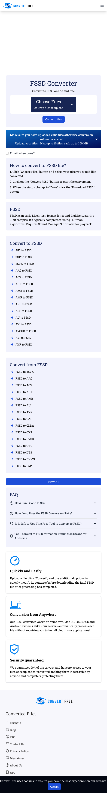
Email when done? (22, 153)
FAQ (10, 737)
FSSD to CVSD (22, 439)
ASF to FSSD (21, 311)
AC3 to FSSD (21, 277)
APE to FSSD (21, 304)
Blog (11, 730)
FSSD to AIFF (21, 392)
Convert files (53, 119)
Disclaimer (15, 758)
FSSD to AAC (21, 378)
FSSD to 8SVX (22, 372)
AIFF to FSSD (21, 284)
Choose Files (48, 104)
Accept (54, 786)
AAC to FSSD (21, 270)
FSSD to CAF (21, 419)
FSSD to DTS (21, 452)
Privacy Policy (17, 751)
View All (53, 482)
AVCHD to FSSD (23, 331)
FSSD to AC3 (21, 385)
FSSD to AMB (21, 398)
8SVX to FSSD (22, 264)
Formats (13, 723)
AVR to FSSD (21, 344)
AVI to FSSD (20, 338)
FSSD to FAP (21, 466)
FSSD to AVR (21, 412)
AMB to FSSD (21, 291)
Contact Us (15, 744)
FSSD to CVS (21, 432)
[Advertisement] (53, 38)
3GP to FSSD (21, 257)
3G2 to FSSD (21, 250)
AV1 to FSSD (21, 324)
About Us (14, 765)
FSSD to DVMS (22, 459)
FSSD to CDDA (22, 425)
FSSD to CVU (21, 446)
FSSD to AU (20, 405)
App (10, 772)
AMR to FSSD (21, 297)
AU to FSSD (20, 317)
